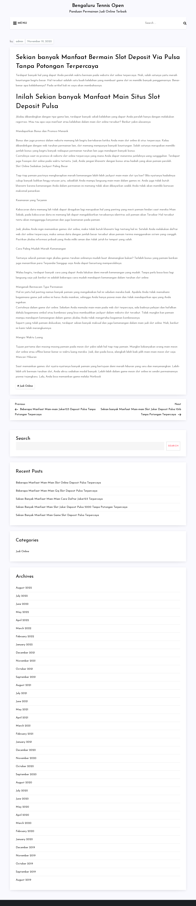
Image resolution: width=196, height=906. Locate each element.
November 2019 (26, 855)
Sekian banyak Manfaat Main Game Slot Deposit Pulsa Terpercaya (57, 515)
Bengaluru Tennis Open (98, 5)
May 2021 (22, 709)
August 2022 (24, 587)
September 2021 (26, 677)
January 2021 (24, 742)
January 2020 (24, 839)
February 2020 (25, 831)
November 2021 (26, 660)
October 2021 (24, 669)
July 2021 (21, 693)
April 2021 (22, 717)
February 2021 (24, 733)
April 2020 (22, 815)
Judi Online (26, 386)
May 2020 (22, 806)
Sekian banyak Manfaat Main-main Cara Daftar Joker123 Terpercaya (59, 499)
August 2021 (23, 685)
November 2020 (26, 758)
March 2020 (23, 823)
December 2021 (25, 652)
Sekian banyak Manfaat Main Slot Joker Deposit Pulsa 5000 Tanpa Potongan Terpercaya (71, 507)
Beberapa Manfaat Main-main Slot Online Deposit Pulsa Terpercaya (58, 482)
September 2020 (26, 774)
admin (19, 41)
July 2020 (22, 790)
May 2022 (22, 612)
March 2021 (23, 725)
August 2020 (24, 782)
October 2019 (24, 863)
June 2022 (22, 604)
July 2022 (22, 596)
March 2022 (23, 628)
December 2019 (25, 847)
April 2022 (22, 620)
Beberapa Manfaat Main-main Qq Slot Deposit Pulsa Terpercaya (56, 490)
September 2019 (26, 871)
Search (23, 438)
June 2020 (22, 798)
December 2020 (26, 750)
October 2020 (25, 766)
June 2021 (22, 701)
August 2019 (23, 879)
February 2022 (25, 636)
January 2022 (24, 644)
